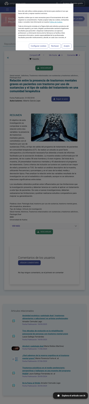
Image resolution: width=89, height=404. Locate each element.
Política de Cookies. (56, 21)
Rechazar (55, 45)
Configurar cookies (38, 45)
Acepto (67, 45)
